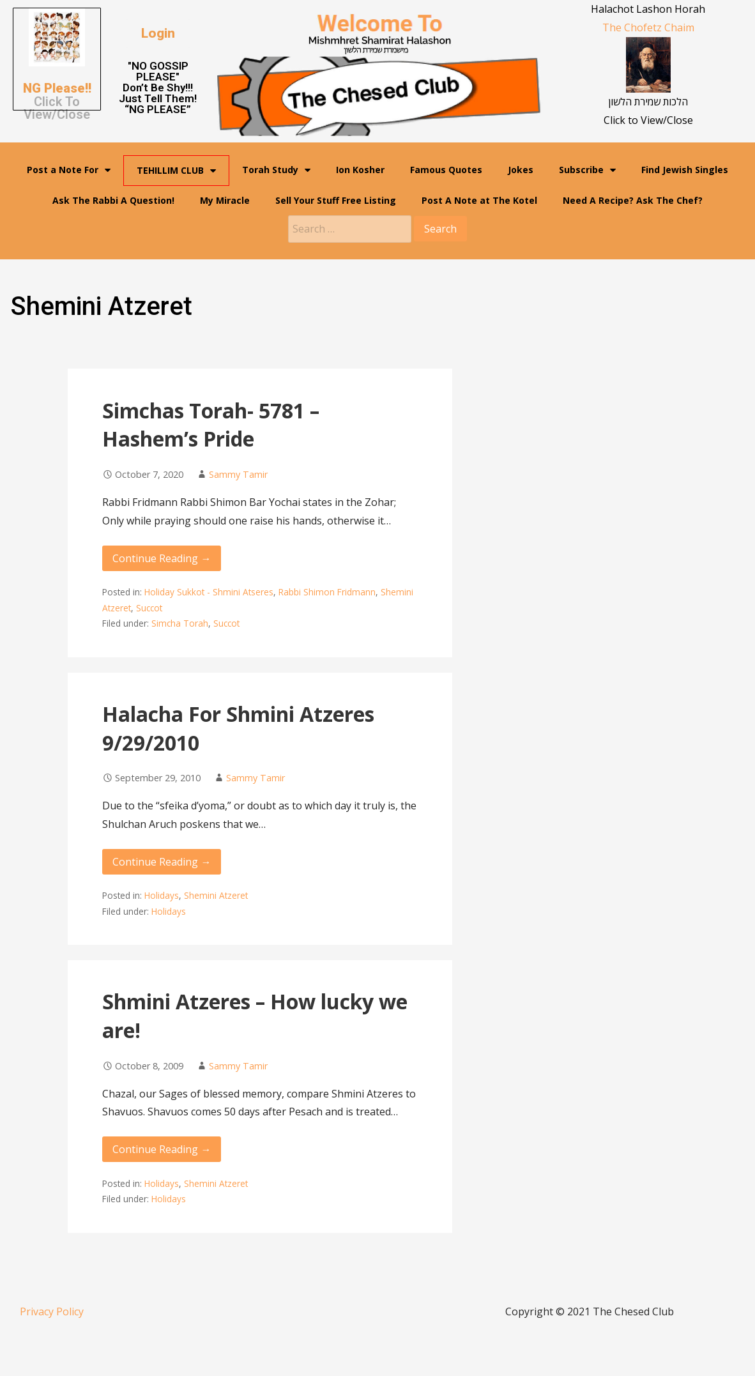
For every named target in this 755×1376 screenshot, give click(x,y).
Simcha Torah (179, 623)
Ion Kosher (360, 170)
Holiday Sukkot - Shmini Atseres (208, 592)
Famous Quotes (446, 170)
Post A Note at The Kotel (479, 200)
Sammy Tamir (238, 474)
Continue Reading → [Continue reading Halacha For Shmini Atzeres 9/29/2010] (161, 862)
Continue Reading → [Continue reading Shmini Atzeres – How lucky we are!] (161, 1149)
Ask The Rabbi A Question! (113, 200)
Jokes (520, 170)
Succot (149, 608)
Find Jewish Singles (684, 170)
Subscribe (587, 169)
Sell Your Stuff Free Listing (335, 200)
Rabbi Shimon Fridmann (327, 592)
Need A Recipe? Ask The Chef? (633, 200)
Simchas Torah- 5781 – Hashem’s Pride (210, 425)
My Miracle (225, 200)
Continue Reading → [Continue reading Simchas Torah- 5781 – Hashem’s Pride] (161, 558)
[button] (158, 33)
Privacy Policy (52, 1311)
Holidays (161, 895)
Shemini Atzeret (216, 895)
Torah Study (276, 169)
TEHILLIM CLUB (176, 170)
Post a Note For (69, 169)
